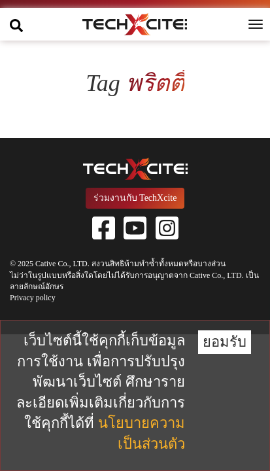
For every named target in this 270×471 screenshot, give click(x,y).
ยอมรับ (224, 342)
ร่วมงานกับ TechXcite (135, 198)
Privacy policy (33, 297)
